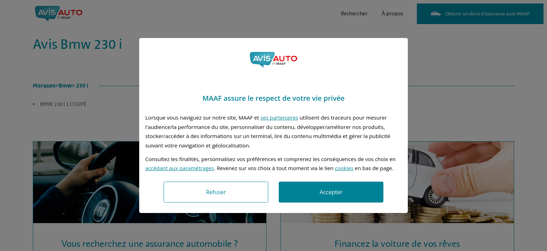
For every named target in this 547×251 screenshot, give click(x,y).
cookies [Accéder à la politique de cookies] (344, 168)
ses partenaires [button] (279, 117)
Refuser (216, 192)
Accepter (331, 192)
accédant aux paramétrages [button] (179, 168)
